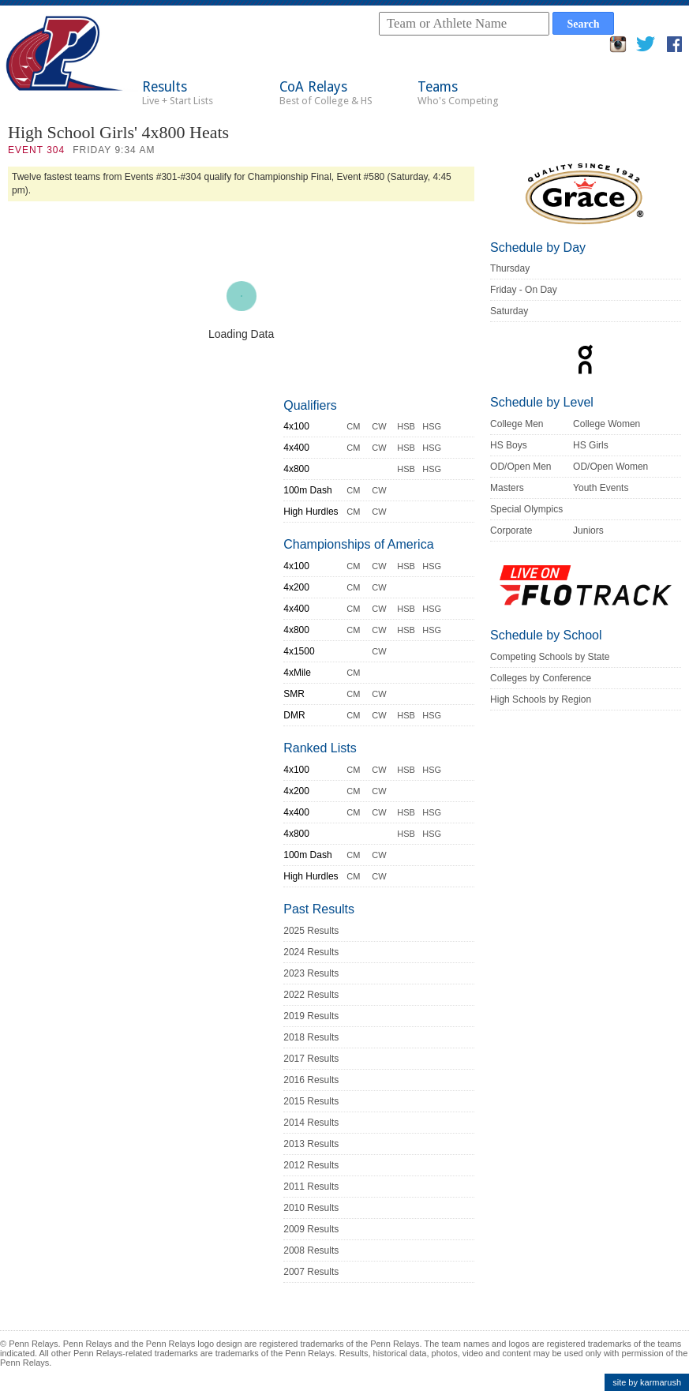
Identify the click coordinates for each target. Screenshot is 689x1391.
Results (177, 93)
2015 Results (311, 1101)
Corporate (511, 530)
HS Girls (590, 445)
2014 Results (311, 1122)
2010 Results (311, 1207)
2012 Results (311, 1165)
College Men (516, 423)
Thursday (510, 268)
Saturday (509, 311)
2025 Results (311, 930)
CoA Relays (326, 93)
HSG (431, 426)
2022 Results (311, 994)
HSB (406, 426)
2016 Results (311, 1079)
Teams (458, 93)
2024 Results (311, 952)
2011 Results (311, 1186)
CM (353, 426)
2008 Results (311, 1250)
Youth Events (600, 487)
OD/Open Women (610, 466)
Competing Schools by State (549, 656)
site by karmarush (646, 1382)
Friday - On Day (523, 289)
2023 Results (311, 973)
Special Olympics (526, 509)
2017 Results (311, 1058)
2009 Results (311, 1229)
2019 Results (311, 1016)
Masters (507, 487)
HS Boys (508, 445)
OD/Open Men (520, 466)
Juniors (588, 530)
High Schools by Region (540, 699)
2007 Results (311, 1271)
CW (379, 426)
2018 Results (311, 1037)
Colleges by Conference (540, 678)
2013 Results (311, 1143)
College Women (606, 423)
